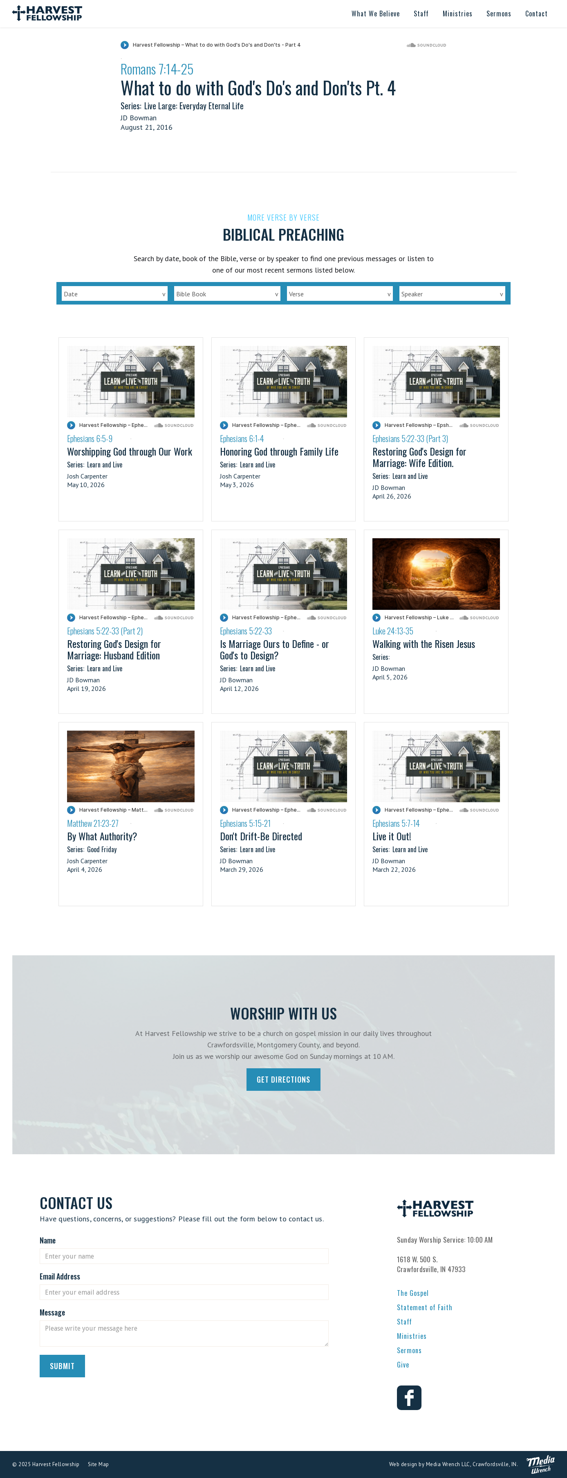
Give (403, 1365)
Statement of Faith (425, 1307)
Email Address (60, 1276)
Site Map (98, 1464)
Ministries (412, 1336)
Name (48, 1240)
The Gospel (413, 1293)
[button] (376, 13)
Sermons (409, 1350)
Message (52, 1312)
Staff (404, 1322)
